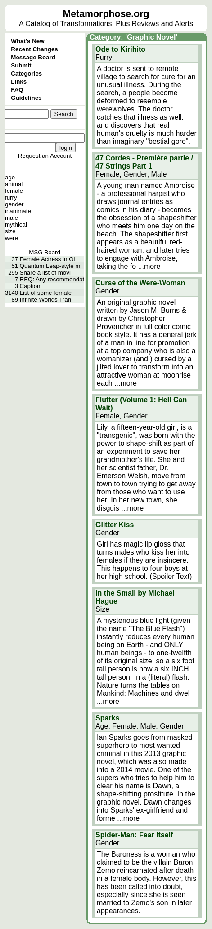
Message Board (33, 57)
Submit (21, 65)
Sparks (107, 718)
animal (14, 184)
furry (11, 197)
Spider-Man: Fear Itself (134, 835)
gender (14, 204)
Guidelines (26, 97)
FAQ (17, 89)
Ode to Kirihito (120, 49)
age (10, 177)
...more (149, 266)
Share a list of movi (45, 272)
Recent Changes (34, 49)
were (11, 238)
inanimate (18, 211)
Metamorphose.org (106, 14)
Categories (26, 73)
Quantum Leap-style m (50, 265)
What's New (27, 41)
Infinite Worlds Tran (46, 299)
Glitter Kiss (114, 525)
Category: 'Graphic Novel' (133, 37)
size (10, 231)
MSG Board (44, 252)
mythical (16, 224)
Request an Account (45, 155)
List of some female (46, 292)
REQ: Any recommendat (52, 279)
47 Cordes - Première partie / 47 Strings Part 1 (144, 162)
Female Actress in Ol (47, 259)
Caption (30, 286)
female (14, 190)
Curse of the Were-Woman (140, 283)
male (11, 217)
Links (19, 81)
